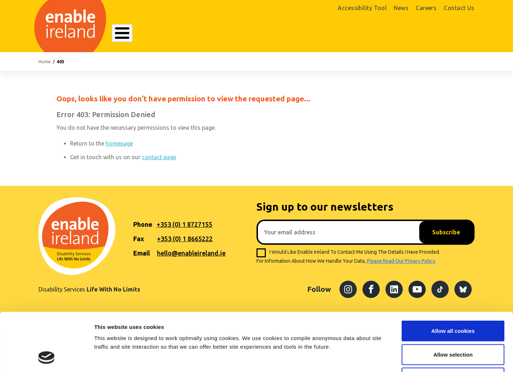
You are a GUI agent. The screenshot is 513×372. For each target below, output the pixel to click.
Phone (142, 224)
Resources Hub (256, 34)
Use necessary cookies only (453, 325)
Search (345, 34)
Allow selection (452, 301)
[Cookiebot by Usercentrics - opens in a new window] (46, 358)
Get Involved (306, 34)
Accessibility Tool (362, 8)
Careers (426, 8)
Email (141, 253)
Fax (138, 238)
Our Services (206, 34)
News (401, 8)
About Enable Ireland (146, 34)
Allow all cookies (453, 278)
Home (44, 61)
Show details (377, 358)
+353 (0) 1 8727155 (184, 224)
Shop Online (406, 35)
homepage (119, 143)
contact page (159, 157)
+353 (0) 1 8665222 (185, 238)
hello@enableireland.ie (191, 253)
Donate (454, 35)
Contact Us (459, 8)
